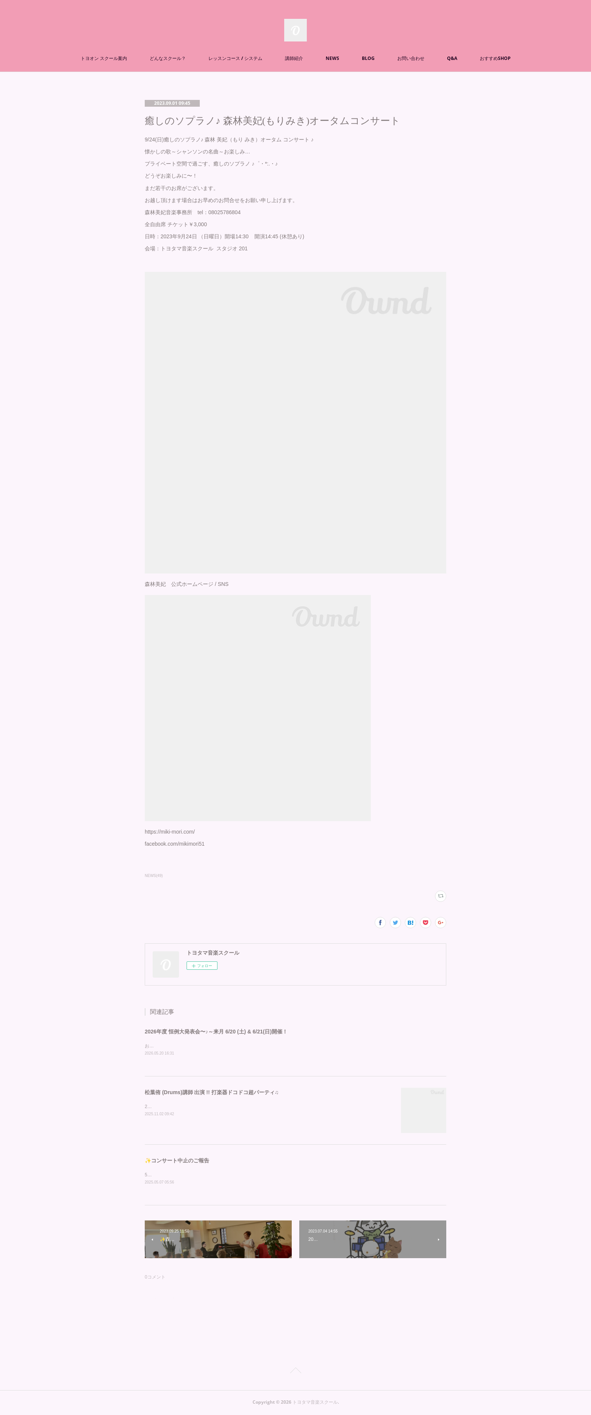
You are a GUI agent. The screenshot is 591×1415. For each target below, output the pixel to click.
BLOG (368, 58)
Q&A (452, 58)
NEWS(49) (154, 876)
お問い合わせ (410, 58)
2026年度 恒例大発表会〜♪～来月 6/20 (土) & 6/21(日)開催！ (216, 1032)
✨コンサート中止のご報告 (177, 1161)
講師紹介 (294, 58)
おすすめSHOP (495, 58)
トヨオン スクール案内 (104, 58)
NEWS (332, 58)
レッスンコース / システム (235, 58)
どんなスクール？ (168, 58)
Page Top (295, 1373)
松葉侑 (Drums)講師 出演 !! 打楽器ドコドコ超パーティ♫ (212, 1093)
